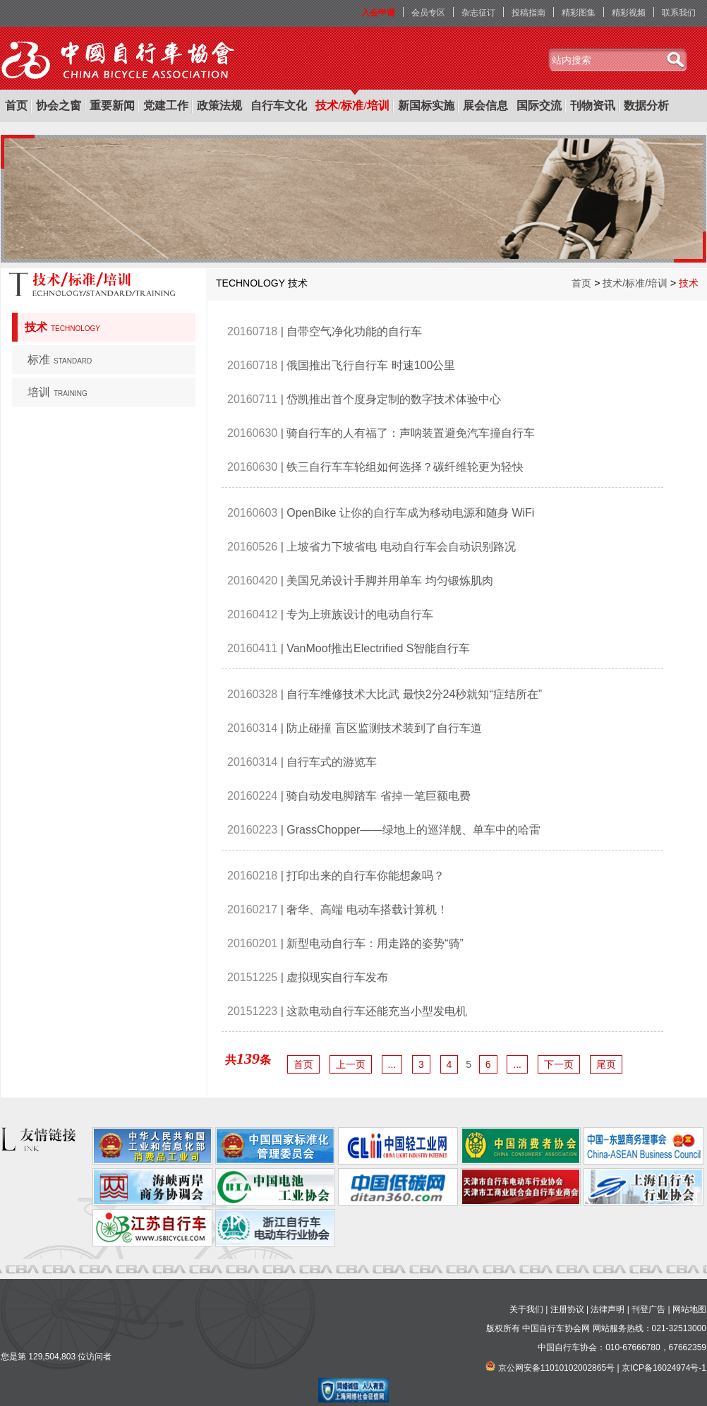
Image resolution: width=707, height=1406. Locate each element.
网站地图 (689, 1309)
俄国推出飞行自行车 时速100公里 (370, 365)
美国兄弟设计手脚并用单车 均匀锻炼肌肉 (389, 581)
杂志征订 (478, 13)
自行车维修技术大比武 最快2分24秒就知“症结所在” (414, 694)
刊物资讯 (592, 106)
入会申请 (378, 13)
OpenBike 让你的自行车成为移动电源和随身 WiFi (410, 513)
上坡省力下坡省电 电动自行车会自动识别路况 (400, 547)
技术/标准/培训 (352, 106)
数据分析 (646, 106)
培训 (57, 392)
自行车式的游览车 (331, 762)
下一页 (559, 1064)
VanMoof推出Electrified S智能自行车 (378, 648)
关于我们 (526, 1309)
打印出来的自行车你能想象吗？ (365, 876)
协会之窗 (58, 106)
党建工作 (165, 106)
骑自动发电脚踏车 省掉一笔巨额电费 (378, 796)
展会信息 (485, 106)
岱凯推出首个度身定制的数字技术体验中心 (393, 399)
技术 (62, 327)
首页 (16, 106)
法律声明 (607, 1309)
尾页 (606, 1064)
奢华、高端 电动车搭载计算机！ (366, 909)
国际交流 (539, 106)
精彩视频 (629, 13)
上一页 (350, 1064)
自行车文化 (278, 106)
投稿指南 (528, 13)
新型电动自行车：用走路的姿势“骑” (375, 943)
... (392, 1064)
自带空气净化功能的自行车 (354, 331)
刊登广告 (648, 1309)
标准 (60, 360)
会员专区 (428, 13)
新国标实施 (426, 106)
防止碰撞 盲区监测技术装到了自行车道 (383, 728)
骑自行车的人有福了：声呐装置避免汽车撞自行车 (410, 433)
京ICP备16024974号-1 (664, 1368)
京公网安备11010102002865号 (556, 1368)
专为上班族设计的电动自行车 (359, 614)
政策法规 (219, 106)
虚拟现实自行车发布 (337, 977)
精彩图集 (579, 13)
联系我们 (679, 13)
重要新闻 (112, 106)
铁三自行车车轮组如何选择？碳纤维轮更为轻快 (405, 467)
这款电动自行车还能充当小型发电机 (376, 1011)
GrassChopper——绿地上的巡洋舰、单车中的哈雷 (413, 830)
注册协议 (567, 1309)
